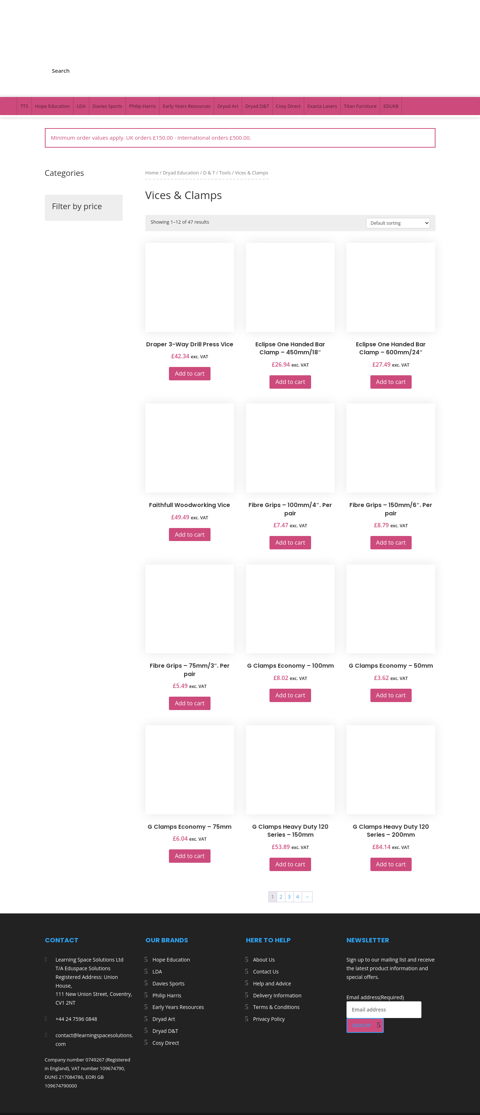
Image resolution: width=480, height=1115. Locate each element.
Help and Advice (272, 936)
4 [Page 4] (297, 849)
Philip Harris (142, 59)
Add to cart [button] (189, 327)
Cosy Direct (288, 59)
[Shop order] (398, 176)
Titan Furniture (360, 59)
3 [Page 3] (289, 849)
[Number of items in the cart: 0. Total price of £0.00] (22, 1104)
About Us (264, 912)
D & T (209, 126)
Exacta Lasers (322, 59)
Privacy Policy (269, 972)
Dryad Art (227, 59)
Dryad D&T (257, 59)
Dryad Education (181, 126)
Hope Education (52, 59)
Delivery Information (277, 948)
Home (152, 126)
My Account (366, 24)
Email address (375, 950)
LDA (81, 59)
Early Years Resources (187, 59)
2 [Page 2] (281, 849)
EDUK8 (391, 59)
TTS (24, 59)
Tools (225, 126)
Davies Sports (107, 59)
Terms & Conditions (276, 960)
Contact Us (266, 924)
